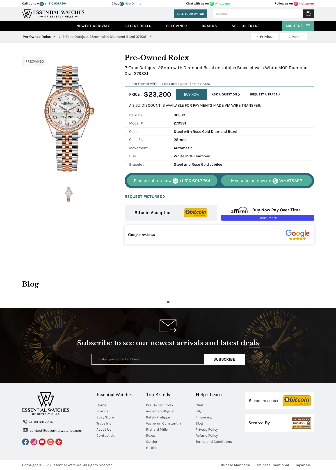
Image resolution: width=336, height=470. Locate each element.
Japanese (303, 465)
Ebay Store (105, 417)
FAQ (198, 411)
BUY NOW (191, 94)
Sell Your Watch (190, 14)
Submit (308, 13)
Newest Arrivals (93, 26)
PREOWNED (34, 61)
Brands (209, 26)
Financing (204, 417)
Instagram (304, 3)
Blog (199, 423)
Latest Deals (138, 26)
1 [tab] (168, 302)
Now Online (130, 3)
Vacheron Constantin (163, 423)
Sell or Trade (246, 26)
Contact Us (105, 435)
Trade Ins (103, 423)
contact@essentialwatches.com (52, 430)
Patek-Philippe (158, 417)
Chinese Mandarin (235, 465)
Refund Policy (207, 435)
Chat (199, 405)
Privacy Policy (207, 429)
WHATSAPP (266, 181)
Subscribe (224, 359)
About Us (298, 25)
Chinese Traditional (273, 465)
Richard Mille (157, 429)
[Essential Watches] (53, 13)
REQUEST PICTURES (145, 196)
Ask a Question (226, 94)
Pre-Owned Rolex (159, 405)
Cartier (151, 441)
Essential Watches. (67, 465)
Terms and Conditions (214, 441)
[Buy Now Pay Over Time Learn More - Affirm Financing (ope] (267, 213)
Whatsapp (220, 3)
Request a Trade (265, 94)
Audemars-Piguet (160, 411)
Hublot (151, 447)
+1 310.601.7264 (53, 3)
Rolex (150, 435)
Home (101, 405)
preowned (176, 26)
